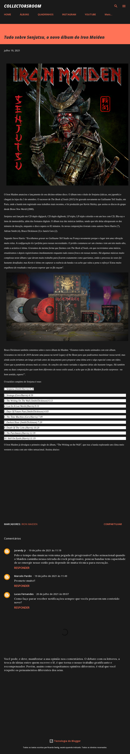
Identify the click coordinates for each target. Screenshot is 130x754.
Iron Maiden (29, 524)
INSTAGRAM (69, 14)
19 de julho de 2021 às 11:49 (51, 576)
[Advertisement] (64, 701)
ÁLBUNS (24, 14)
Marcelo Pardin (23, 576)
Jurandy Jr (20, 550)
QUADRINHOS (45, 14)
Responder (21, 568)
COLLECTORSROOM (22, 6)
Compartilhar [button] (113, 524)
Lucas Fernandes (24, 594)
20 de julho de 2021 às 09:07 (52, 594)
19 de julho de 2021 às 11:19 (45, 550)
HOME (7, 14)
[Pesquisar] (116, 6)
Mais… (108, 14)
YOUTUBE (90, 14)
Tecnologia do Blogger (65, 741)
